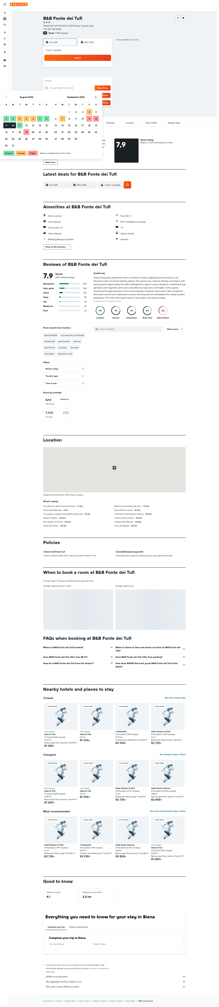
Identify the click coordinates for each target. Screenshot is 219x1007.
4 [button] (78, 74)
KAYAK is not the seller (116, 976)
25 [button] (78, 95)
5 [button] (84, 74)
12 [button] (85, 81)
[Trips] (4, 52)
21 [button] (98, 88)
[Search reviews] (130, 329)
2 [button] (64, 74)
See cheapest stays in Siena (173, 754)
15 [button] (105, 81)
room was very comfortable (72, 335)
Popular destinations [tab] (78, 927)
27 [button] (91, 95)
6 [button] (91, 74)
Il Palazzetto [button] (121, 731)
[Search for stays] (4, 19)
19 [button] (85, 88)
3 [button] (71, 74)
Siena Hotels (130, 1001)
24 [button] (71, 95)
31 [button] (71, 101)
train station (49, 353)
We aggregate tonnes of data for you (116, 981)
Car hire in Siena (56, 944)
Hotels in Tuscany (99, 1001)
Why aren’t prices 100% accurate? (116, 986)
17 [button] (71, 88)
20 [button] (91, 88)
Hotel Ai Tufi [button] (85, 734)
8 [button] (105, 74)
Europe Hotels (70, 1001)
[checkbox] (57, 402)
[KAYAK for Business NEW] (4, 44)
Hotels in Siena (99, 944)
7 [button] (98, 74)
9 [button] (64, 81)
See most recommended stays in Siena (168, 811)
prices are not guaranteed (98, 968)
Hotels (58, 1001)
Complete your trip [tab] (56, 927)
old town (77, 341)
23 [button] (64, 95)
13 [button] (92, 81)
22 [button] (105, 88)
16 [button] (65, 88)
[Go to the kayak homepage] (19, 4)
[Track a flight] (4, 38)
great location (64, 341)
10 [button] (71, 81)
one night (74, 347)
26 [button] (85, 95)
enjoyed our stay (65, 353)
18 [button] (78, 88)
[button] (5, 4)
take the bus (49, 347)
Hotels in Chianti (115, 1001)
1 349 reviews (61, 33)
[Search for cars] (4, 24)
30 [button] (64, 101)
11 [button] (78, 81)
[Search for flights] (4, 13)
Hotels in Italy (84, 1001)
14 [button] (98, 81)
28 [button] (98, 95)
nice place (62, 347)
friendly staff (49, 341)
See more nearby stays (175, 697)
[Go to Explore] (4, 32)
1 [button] (104, 68)
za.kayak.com (48, 1001)
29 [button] (105, 95)
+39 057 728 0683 (52, 29)
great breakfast (50, 335)
